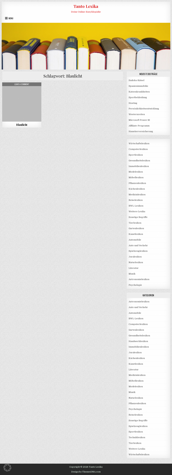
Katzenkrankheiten (139, 91)
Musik (132, 274)
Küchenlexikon (137, 189)
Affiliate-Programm (139, 125)
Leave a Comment (21, 84)
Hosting (133, 103)
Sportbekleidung (138, 97)
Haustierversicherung (141, 131)
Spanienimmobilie (138, 86)
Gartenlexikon (136, 228)
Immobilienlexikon (139, 166)
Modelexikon (136, 172)
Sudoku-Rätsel (136, 80)
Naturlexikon (136, 262)
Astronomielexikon (139, 279)
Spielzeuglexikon (138, 251)
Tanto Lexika (86, 6)
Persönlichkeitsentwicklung (144, 108)
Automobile (135, 240)
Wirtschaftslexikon (139, 143)
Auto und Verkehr (138, 245)
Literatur (134, 268)
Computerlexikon (138, 149)
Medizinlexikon (137, 194)
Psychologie (135, 285)
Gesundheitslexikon (139, 160)
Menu (11, 18)
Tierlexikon (135, 223)
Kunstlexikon (136, 234)
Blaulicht (21, 124)
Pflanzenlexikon (137, 183)
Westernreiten (137, 114)
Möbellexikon (136, 177)
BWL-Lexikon (136, 206)
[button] (7, 467)
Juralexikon (135, 256)
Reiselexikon (136, 200)
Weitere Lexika (137, 211)
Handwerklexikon (138, 341)
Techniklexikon (137, 437)
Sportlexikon (136, 155)
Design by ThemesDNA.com (86, 472)
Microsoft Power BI (139, 120)
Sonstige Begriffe (138, 217)
